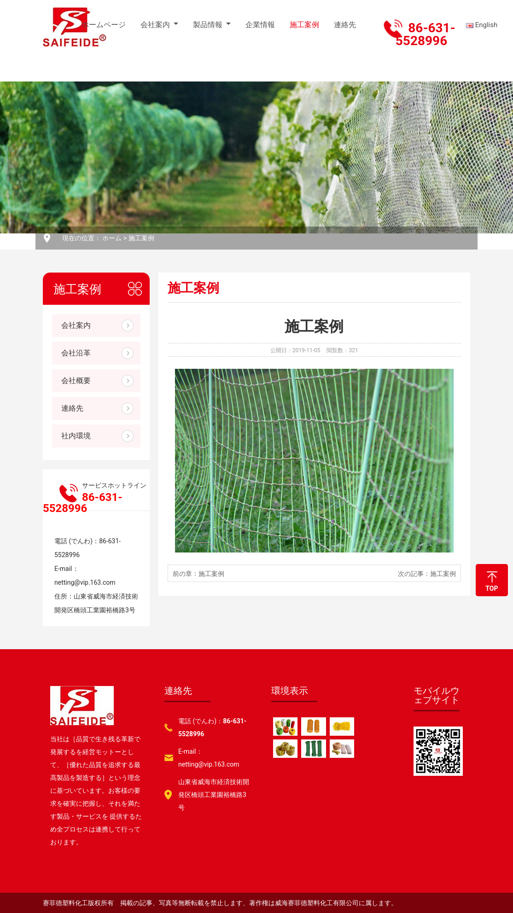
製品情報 (207, 24)
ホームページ (104, 24)
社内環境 (76, 435)
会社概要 (76, 380)
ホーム (112, 238)
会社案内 (155, 24)
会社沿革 (76, 353)
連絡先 (345, 24)
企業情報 (260, 24)
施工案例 (304, 24)
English (482, 25)
